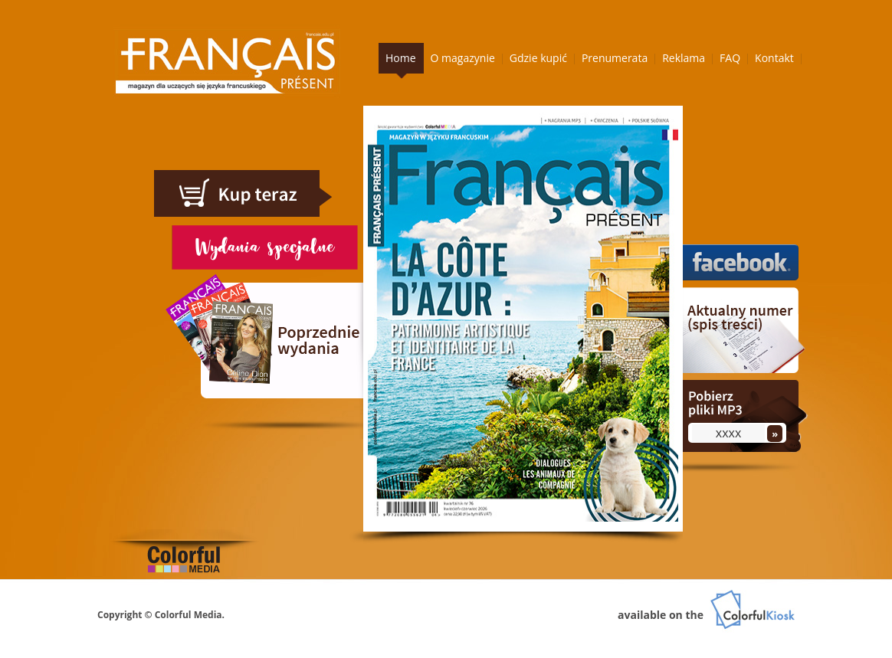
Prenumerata (615, 58)
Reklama (683, 58)
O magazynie (463, 58)
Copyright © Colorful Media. (161, 614)
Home (400, 58)
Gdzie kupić (538, 58)
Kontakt (774, 58)
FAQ (730, 58)
